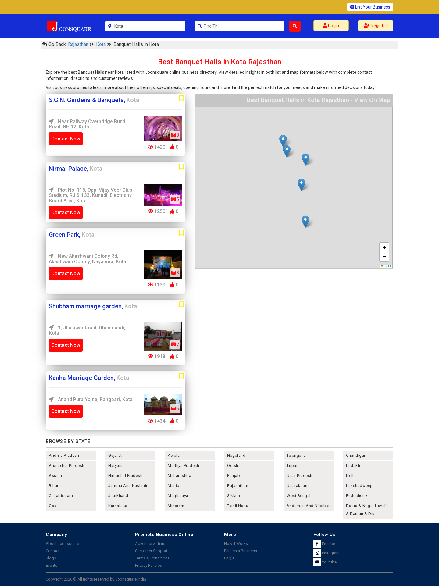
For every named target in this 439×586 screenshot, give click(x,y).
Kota (101, 44)
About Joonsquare (62, 543)
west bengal (299, 495)
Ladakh (353, 465)
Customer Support (151, 551)
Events (51, 565)
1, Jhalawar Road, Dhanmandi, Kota (87, 330)
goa (53, 505)
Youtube (325, 562)
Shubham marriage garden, (93, 306)
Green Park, (72, 234)
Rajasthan (79, 44)
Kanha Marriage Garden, (89, 378)
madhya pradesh (183, 465)
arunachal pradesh (66, 465)
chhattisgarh (61, 495)
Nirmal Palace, (75, 168)
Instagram (326, 553)
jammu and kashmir (128, 485)
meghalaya (178, 495)
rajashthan (237, 485)
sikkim (233, 495)
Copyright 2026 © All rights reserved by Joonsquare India (96, 579)
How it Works (236, 543)
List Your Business (370, 7)
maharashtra (179, 475)
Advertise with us (150, 543)
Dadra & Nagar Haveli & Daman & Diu (366, 509)
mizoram (176, 505)
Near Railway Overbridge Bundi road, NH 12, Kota (88, 124)
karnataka (117, 505)
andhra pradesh (64, 455)
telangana (296, 455)
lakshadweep (359, 485)
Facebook (326, 544)
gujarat (115, 455)
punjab (233, 475)
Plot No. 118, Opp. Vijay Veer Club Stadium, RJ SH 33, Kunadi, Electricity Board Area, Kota (90, 195)
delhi (351, 475)
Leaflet (386, 266)
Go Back (54, 44)
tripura (293, 465)
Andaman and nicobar (308, 505)
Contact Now (65, 139)
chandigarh (357, 455)
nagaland (236, 455)
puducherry (356, 495)
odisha (234, 465)
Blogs (51, 558)
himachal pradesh (125, 475)
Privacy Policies (148, 565)
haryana (116, 465)
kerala (174, 455)
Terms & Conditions (152, 558)
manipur (175, 485)
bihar (54, 485)
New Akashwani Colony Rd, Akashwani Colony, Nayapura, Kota (87, 259)
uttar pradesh (299, 475)
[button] (283, 141)
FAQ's (229, 558)
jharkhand (118, 495)
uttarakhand (298, 485)
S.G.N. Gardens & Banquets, (94, 100)
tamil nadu (237, 505)
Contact (52, 551)
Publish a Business (240, 551)
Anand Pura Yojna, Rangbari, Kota (91, 399)
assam (55, 475)
